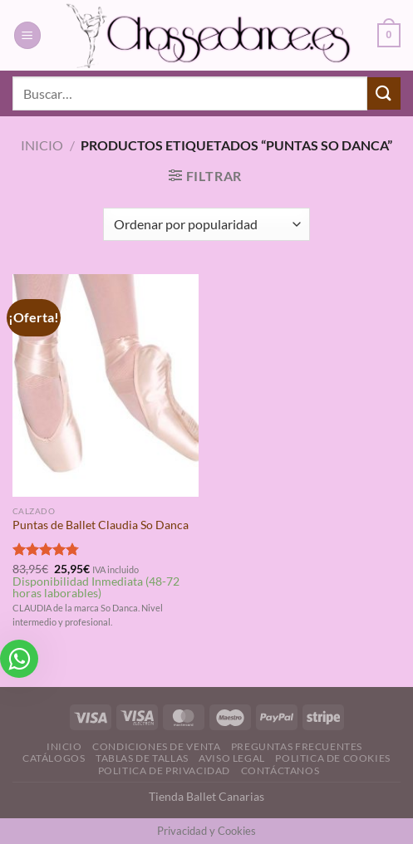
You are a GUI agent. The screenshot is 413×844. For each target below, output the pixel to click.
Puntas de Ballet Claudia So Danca (100, 525)
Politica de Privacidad (164, 770)
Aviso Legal (232, 758)
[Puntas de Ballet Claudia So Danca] (105, 385)
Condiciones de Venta (156, 746)
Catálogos (54, 758)
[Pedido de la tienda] (206, 224)
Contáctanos (280, 770)
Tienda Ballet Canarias (206, 796)
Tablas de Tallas (142, 758)
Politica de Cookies (333, 758)
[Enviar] (384, 93)
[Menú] (27, 35)
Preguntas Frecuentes (296, 746)
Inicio (42, 145)
